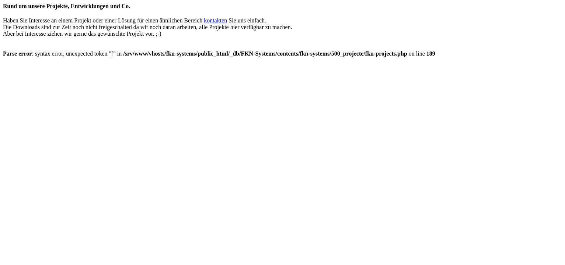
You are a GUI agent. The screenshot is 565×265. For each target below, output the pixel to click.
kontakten (215, 20)
